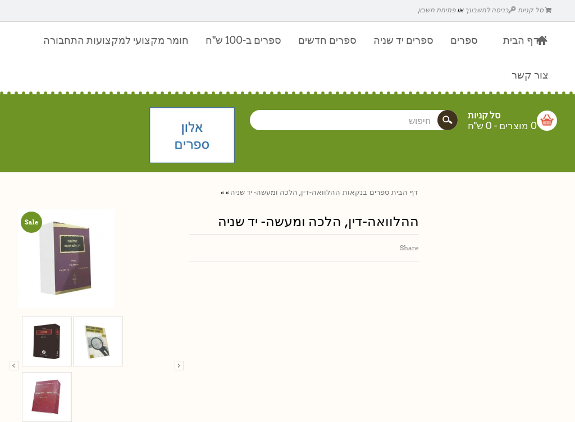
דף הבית (404, 192)
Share (409, 248)
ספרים (379, 192)
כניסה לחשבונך (491, 10)
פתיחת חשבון (436, 10)
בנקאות (355, 192)
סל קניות (534, 10)
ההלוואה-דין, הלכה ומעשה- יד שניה (285, 192)
